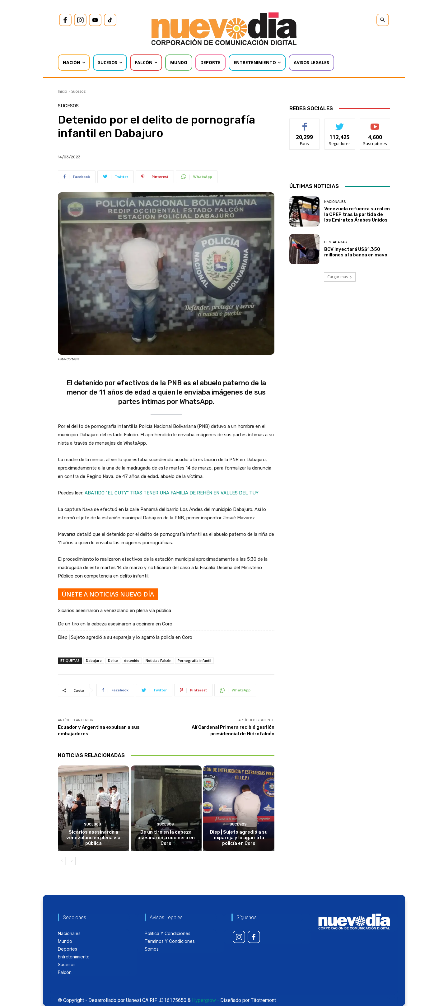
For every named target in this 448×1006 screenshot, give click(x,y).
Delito (113, 660)
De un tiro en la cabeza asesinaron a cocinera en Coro (115, 624)
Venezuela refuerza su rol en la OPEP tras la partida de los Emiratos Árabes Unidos (357, 214)
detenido (131, 660)
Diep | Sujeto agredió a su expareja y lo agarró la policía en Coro (125, 637)
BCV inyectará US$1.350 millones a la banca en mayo (355, 252)
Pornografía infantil (194, 660)
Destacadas (335, 242)
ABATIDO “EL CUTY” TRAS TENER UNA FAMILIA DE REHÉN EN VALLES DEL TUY (172, 493)
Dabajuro (94, 660)
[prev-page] (62, 861)
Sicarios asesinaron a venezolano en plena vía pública (114, 610)
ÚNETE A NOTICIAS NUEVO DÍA (108, 594)
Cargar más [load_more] (339, 276)
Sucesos (78, 91)
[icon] (65, 19)
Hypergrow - (205, 1000)
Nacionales (335, 202)
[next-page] (72, 861)
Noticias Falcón (158, 660)
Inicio (62, 91)
